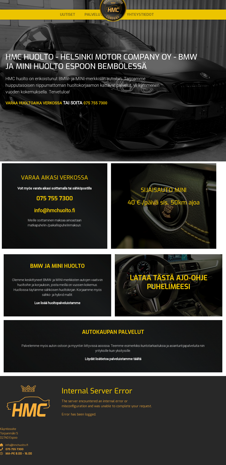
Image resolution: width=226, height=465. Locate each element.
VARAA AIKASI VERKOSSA (54, 178)
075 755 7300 (104, 102)
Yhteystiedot (140, 16)
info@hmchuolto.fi (54, 210)
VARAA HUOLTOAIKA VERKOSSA (38, 102)
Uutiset (66, 16)
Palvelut (93, 16)
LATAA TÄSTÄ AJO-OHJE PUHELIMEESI (169, 282)
